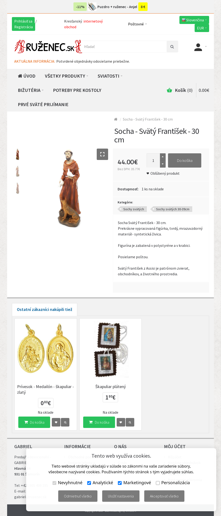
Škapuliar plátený (110, 386)
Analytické (100, 482)
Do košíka (184, 160)
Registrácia (23, 26)
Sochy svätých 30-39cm (172, 209)
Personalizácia (173, 482)
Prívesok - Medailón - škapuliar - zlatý (45, 389)
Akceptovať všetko (164, 496)
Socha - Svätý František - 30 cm (148, 119)
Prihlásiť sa (23, 21)
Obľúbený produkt (165, 173)
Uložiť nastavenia (121, 496)
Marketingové (134, 482)
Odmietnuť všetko (78, 496)
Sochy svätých (133, 209)
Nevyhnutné (67, 482)
